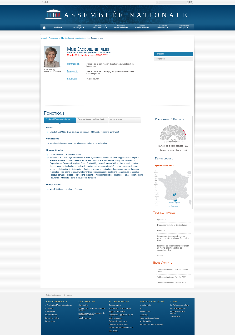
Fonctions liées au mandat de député (91, 119)
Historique (160, 59)
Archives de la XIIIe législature (61, 38)
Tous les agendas (85, 318)
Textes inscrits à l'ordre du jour (120, 308)
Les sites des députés (178, 308)
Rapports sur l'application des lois (121, 315)
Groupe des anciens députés (177, 312)
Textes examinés (115, 305)
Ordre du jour (83, 305)
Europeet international (142, 27)
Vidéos (160, 256)
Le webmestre (50, 311)
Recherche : (158, 2)
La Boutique (144, 315)
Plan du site (113, 331)
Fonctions (159, 54)
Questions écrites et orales (118, 324)
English (44, 2)
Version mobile (145, 311)
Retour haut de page (53, 295)
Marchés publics (145, 321)
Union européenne (115, 318)
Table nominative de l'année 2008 (171, 277)
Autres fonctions (116, 119)
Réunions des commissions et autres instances (92, 309)
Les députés (80, 38)
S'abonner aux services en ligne (151, 324)
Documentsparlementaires (121, 27)
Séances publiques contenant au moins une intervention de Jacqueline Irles (173, 238)
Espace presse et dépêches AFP (121, 328)
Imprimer (69, 295)
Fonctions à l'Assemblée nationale (57, 119)
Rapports (161, 231)
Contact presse (50, 321)
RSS (141, 308)
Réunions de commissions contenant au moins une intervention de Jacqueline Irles (173, 248)
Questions (161, 219)
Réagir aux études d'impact (149, 318)
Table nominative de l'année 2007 (171, 283)
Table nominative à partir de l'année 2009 (172, 270)
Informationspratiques (184, 27)
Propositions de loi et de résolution (172, 225)
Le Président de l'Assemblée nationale (58, 305)
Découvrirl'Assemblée (163, 27)
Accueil (44, 38)
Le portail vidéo (145, 305)
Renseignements (51, 315)
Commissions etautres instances (100, 27)
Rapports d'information (117, 311)
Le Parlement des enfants (179, 305)
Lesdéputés (58, 27)
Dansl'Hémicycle (79, 27)
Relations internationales (118, 321)
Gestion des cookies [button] (52, 318)
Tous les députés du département (174, 204)
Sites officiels (175, 316)
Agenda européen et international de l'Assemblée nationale (92, 314)
